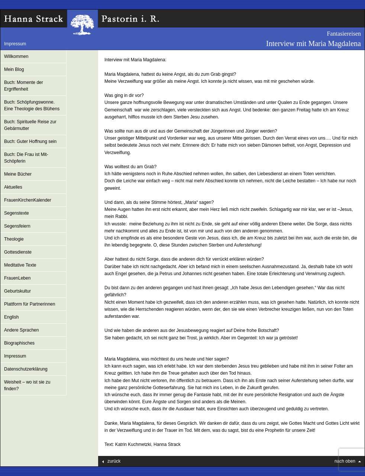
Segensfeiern (17, 226)
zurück (113, 461)
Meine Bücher (18, 174)
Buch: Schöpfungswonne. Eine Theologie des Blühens (31, 105)
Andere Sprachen (21, 330)
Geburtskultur (17, 291)
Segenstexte (16, 213)
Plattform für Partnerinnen (29, 304)
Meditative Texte (20, 265)
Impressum (15, 43)
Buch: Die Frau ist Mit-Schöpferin (26, 158)
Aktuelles (13, 187)
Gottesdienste (18, 252)
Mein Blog (14, 69)
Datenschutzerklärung (26, 369)
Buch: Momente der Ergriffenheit (23, 86)
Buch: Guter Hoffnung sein (30, 141)
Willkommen (16, 56)
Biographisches (19, 343)
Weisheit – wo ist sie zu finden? (27, 385)
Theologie (14, 239)
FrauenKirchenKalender (27, 200)
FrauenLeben (17, 278)
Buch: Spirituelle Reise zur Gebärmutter (30, 125)
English (11, 317)
